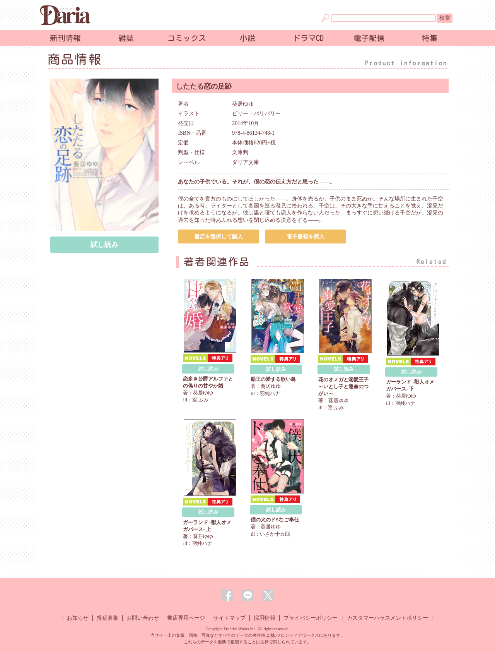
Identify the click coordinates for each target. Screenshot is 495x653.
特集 (429, 38)
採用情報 (264, 618)
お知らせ (78, 618)
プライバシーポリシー (310, 618)
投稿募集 (107, 618)
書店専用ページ (186, 618)
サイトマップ (229, 618)
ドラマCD (308, 38)
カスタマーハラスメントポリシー (387, 618)
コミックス (186, 38)
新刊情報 (65, 38)
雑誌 (126, 38)
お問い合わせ (142, 618)
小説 (247, 38)
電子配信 (368, 38)
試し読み (104, 245)
